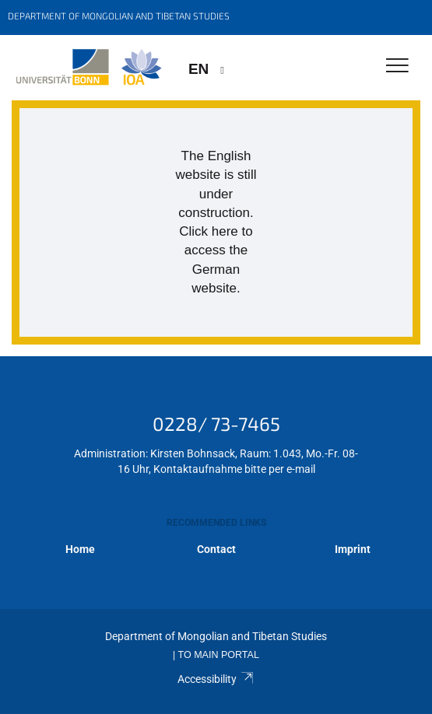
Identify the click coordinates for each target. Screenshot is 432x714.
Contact (216, 549)
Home (80, 549)
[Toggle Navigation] (397, 66)
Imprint (353, 549)
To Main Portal (218, 654)
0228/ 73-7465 (216, 423)
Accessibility (216, 679)
